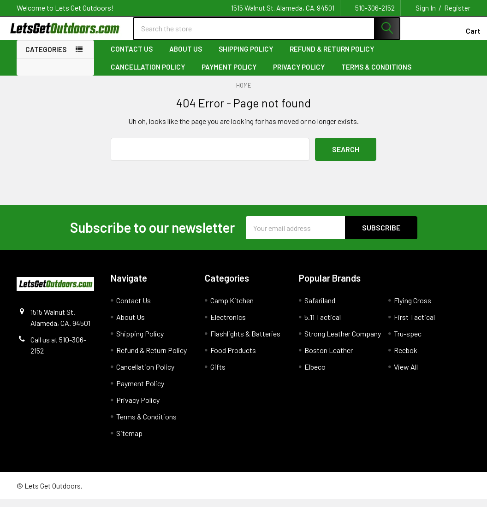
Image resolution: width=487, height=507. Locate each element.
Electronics (228, 324)
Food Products (233, 358)
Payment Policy (229, 74)
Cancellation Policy (148, 74)
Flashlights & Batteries (245, 341)
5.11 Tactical (322, 324)
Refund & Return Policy (332, 57)
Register (457, 8)
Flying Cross (412, 308)
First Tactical (414, 324)
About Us (185, 57)
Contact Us (132, 57)
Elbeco (315, 374)
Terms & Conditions (376, 74)
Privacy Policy (299, 74)
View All (406, 374)
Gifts (218, 374)
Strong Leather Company (342, 341)
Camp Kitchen (232, 308)
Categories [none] (45, 57)
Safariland (319, 308)
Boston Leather (328, 358)
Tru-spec (408, 341)
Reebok (405, 358)
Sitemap (129, 440)
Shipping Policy (246, 57)
